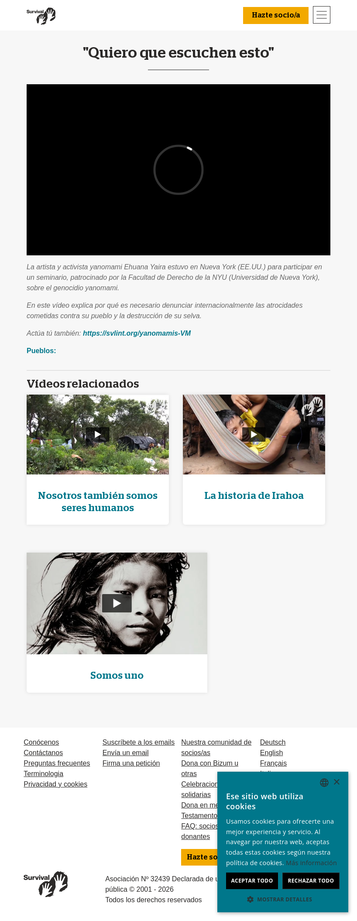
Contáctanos (43, 752)
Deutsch (273, 742)
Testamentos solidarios (216, 815)
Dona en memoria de (213, 805)
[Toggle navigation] (321, 15)
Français (273, 763)
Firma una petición (131, 763)
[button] (283, 899)
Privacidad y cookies (55, 784)
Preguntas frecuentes (57, 763)
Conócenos (41, 742)
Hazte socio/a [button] (276, 15)
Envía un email (126, 752)
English (271, 752)
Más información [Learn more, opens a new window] (311, 863)
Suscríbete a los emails (139, 742)
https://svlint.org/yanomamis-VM (137, 333)
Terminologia (43, 773)
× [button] (336, 782)
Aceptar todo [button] (252, 880)
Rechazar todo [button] (311, 880)
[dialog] (282, 842)
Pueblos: (41, 350)
